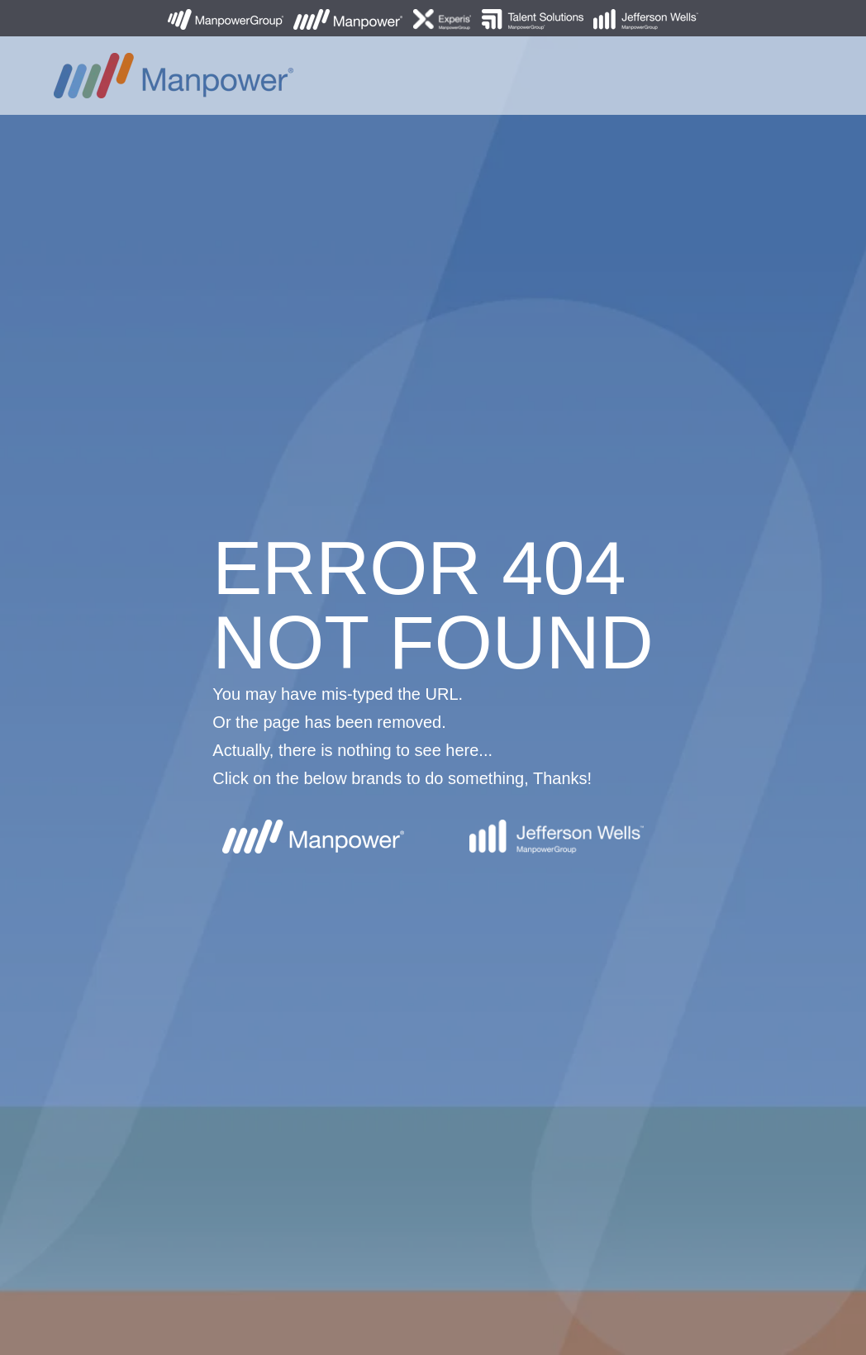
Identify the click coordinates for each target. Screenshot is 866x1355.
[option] (433, 677)
